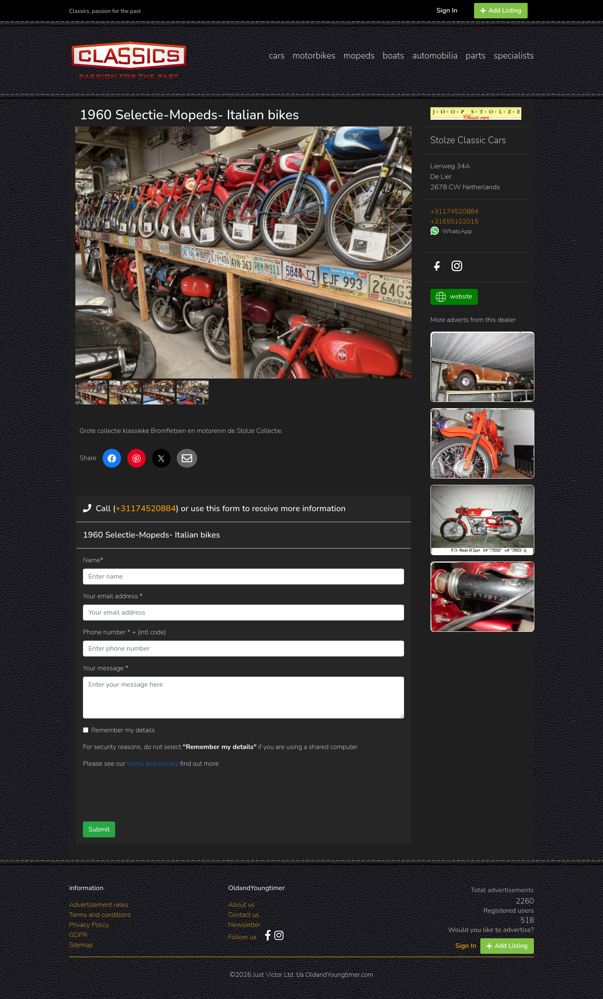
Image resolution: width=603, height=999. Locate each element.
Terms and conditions (100, 914)
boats (394, 56)
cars (277, 56)
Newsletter (244, 924)
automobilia (435, 56)
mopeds (359, 56)
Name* (93, 560)
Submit (99, 829)
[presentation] (230, 791)
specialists (514, 56)
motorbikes (314, 56)
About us (241, 904)
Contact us (243, 914)
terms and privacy (153, 763)
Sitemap (81, 945)
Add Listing (500, 10)
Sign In (446, 10)
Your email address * (112, 596)
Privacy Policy (89, 924)
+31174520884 (146, 508)
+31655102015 (454, 221)
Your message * (105, 668)
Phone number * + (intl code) (124, 632)
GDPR (78, 935)
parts (476, 56)
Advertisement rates (98, 904)
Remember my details (123, 730)
